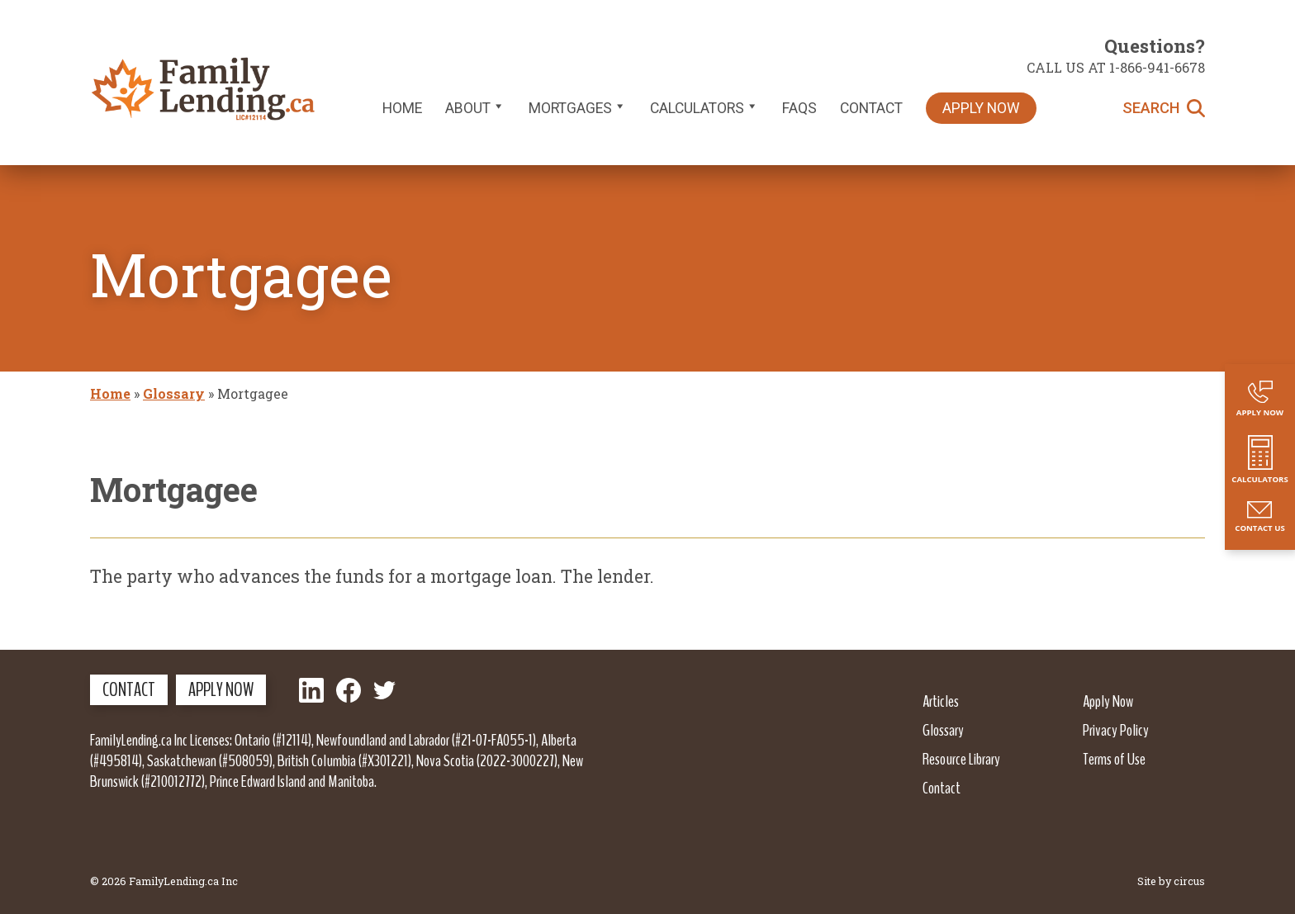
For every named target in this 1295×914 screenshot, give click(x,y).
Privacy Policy (1116, 729)
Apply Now (981, 108)
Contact (871, 108)
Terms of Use (1114, 758)
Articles (941, 701)
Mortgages (578, 108)
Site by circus (1171, 881)
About (475, 108)
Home (402, 108)
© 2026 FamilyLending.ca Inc (164, 881)
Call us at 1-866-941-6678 (1116, 67)
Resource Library (961, 758)
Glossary (174, 393)
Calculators (704, 108)
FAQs (799, 108)
